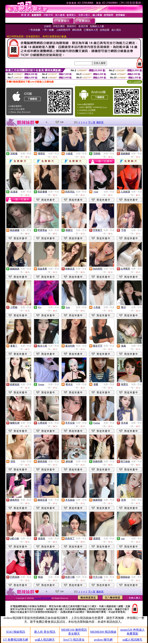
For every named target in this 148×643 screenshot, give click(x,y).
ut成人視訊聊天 (45, 639)
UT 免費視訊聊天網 (15, 639)
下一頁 (91, 122)
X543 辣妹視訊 (15, 631)
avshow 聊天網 (103, 639)
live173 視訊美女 (74, 639)
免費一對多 (26, 153)
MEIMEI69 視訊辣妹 (103, 631)
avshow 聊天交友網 (42, 598)
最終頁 (99, 122)
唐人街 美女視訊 (44, 631)
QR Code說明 (134, 82)
